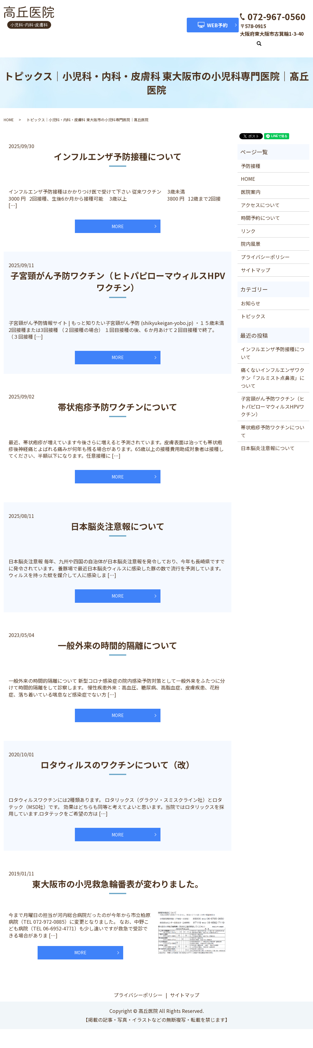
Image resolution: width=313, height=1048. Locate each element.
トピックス (253, 309)
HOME (61, 40)
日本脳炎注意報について (117, 530)
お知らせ (250, 296)
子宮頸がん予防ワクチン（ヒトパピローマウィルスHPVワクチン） (117, 278)
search (261, 41)
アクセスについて (127, 40)
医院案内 (88, 40)
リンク (241, 40)
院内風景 (215, 40)
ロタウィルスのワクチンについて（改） (117, 776)
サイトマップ (255, 263)
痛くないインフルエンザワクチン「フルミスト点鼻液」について (272, 371)
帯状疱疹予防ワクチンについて (117, 407)
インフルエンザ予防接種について (118, 150)
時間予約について (175, 40)
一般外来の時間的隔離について (117, 653)
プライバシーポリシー (265, 250)
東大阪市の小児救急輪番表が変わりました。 (117, 899)
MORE (117, 221)
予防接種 (250, 159)
